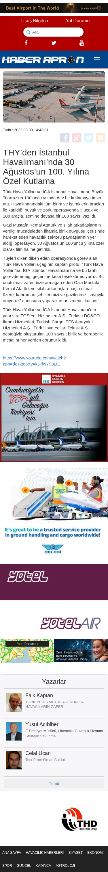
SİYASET (75, 853)
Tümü (54, 783)
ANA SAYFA (11, 853)
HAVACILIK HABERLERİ (45, 853)
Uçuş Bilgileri (34, 20)
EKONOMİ (95, 853)
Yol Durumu (78, 20)
